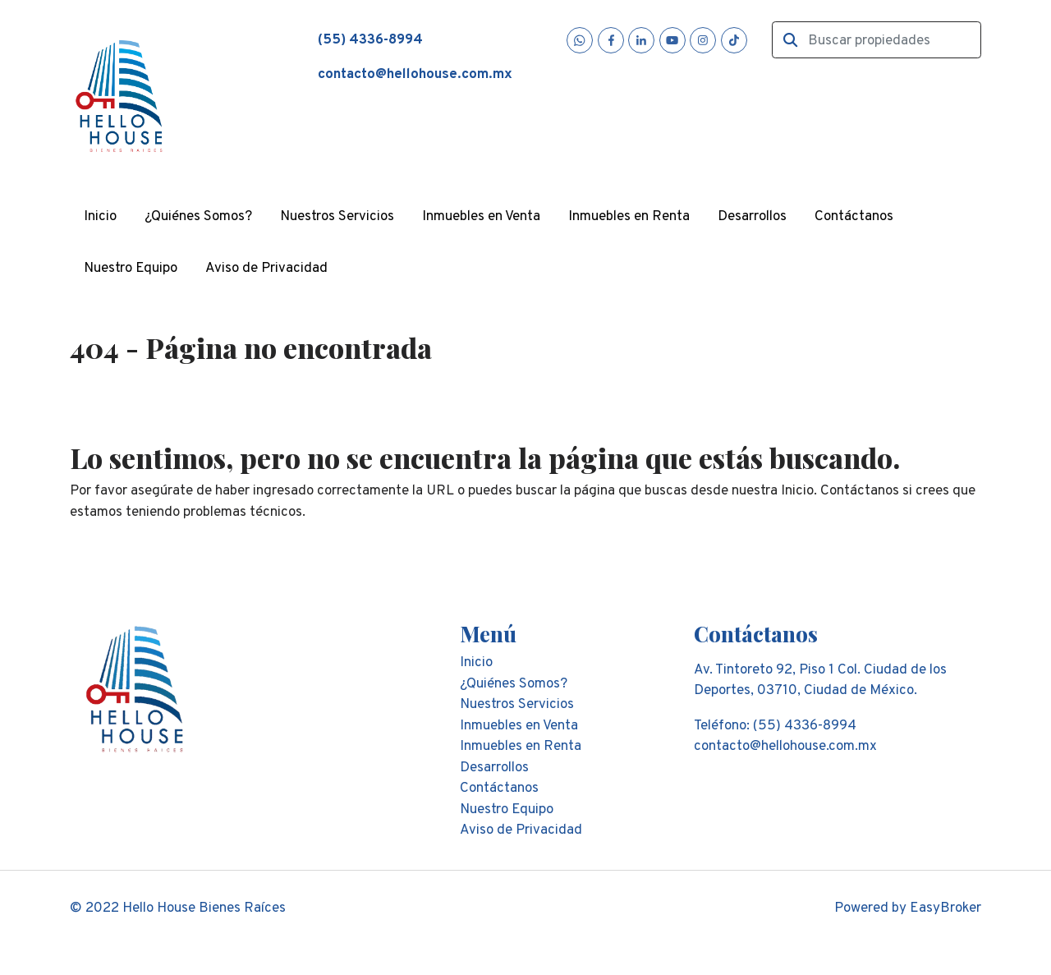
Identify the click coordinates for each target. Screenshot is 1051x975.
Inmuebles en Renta (629, 217)
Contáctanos (854, 217)
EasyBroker (945, 908)
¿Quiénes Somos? (198, 217)
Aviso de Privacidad (266, 269)
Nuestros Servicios (337, 217)
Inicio (100, 217)
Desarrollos (752, 217)
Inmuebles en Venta (481, 217)
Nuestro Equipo (130, 269)
